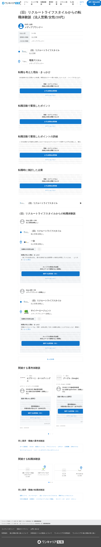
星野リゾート (23, 495)
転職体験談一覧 (29, 521)
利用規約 (4, 533)
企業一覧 (16, 521)
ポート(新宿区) (24, 446)
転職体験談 (43, 3)
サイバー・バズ (60, 499)
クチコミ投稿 (63, 3)
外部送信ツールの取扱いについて (41, 533)
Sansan (31, 446)
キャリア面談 (34, 3)
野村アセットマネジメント (66, 495)
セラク (68, 499)
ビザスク (60, 446)
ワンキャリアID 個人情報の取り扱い (84, 533)
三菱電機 (66, 446)
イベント (26, 3)
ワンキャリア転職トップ (7, 521)
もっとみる (50, 359)
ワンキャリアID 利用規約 (62, 533)
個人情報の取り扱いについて (19, 533)
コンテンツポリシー (8, 529)
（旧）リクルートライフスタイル (48, 495)
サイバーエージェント (26, 450)
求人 (20, 3)
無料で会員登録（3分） (50, 274)
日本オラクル (74, 446)
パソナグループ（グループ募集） (45, 499)
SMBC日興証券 (24, 499)
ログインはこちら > (50, 95)
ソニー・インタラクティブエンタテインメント (46, 450)
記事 (56, 3)
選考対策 (51, 3)
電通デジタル (22, 521)
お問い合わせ (35, 529)
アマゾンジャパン (51, 446)
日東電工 (32, 499)
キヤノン (73, 499)
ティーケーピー (33, 495)
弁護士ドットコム (40, 446)
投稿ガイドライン (22, 529)
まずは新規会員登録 (50, 91)
